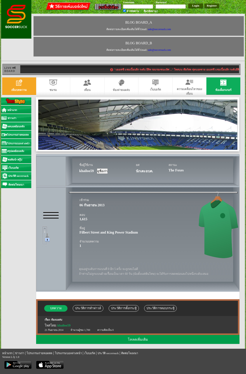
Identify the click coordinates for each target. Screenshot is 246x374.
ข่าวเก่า (19, 353)
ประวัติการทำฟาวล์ (88, 308)
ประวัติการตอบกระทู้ (160, 308)
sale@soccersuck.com (159, 29)
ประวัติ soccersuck (108, 353)
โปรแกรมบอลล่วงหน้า (68, 353)
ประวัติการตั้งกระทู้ (123, 308)
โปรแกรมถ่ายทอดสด (39, 353)
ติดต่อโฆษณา (129, 353)
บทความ (56, 308)
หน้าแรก (7, 353)
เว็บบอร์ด (89, 353)
